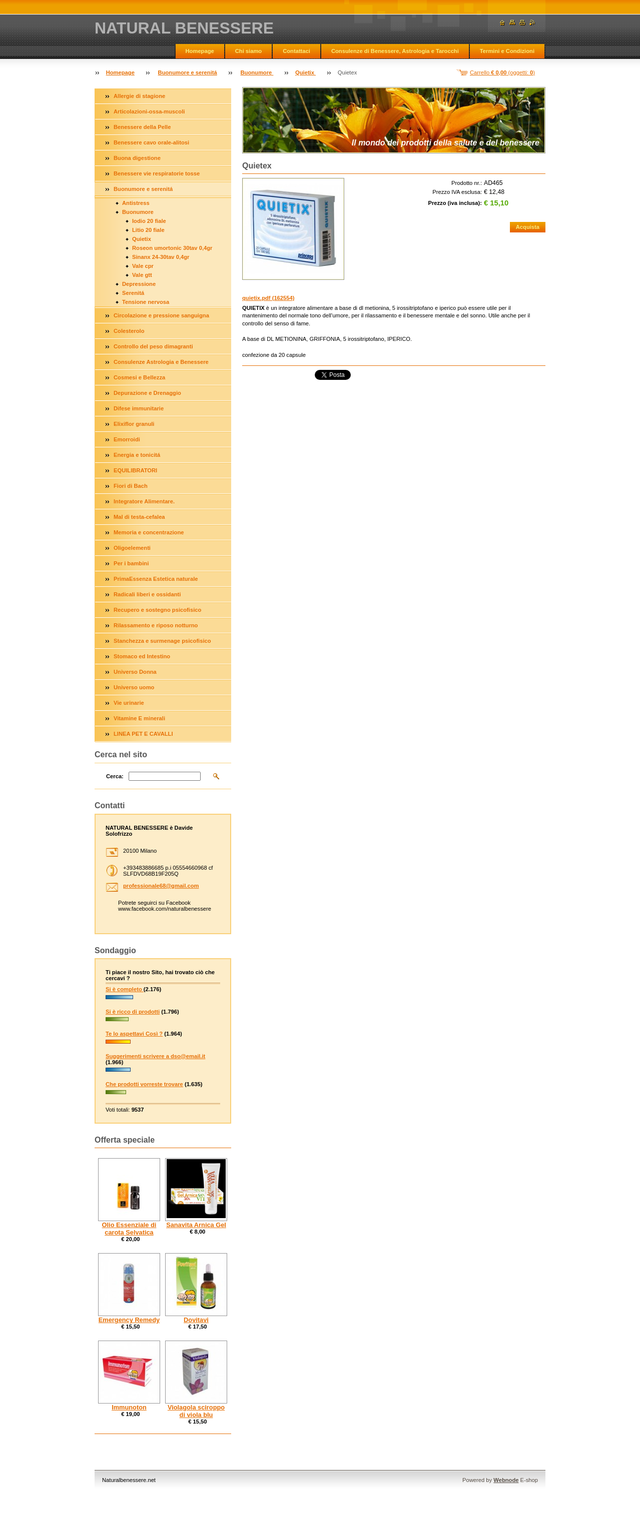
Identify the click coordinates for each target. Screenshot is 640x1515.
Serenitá (133, 293)
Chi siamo (248, 51)
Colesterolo (129, 331)
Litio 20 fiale (148, 230)
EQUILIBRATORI (135, 470)
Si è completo (125, 989)
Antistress (136, 203)
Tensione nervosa (145, 302)
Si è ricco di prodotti (133, 1012)
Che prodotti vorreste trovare (144, 1084)
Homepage (200, 51)
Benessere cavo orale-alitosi (151, 142)
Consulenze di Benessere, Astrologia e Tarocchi (395, 51)
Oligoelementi (132, 548)
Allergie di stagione (139, 96)
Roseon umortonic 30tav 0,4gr (172, 248)
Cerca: (115, 776)
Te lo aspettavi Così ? (134, 1034)
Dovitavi (196, 1320)
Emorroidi (127, 439)
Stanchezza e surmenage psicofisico (162, 641)
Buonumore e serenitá (187, 72)
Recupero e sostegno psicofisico (157, 610)
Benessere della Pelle (142, 127)
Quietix (305, 72)
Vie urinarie (129, 703)
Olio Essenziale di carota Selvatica (129, 1228)
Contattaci (296, 51)
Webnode (505, 1480)
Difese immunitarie (139, 408)
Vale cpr (143, 266)
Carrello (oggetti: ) (502, 72)
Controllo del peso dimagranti (153, 346)
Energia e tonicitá (137, 455)
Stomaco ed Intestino (142, 656)
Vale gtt (142, 275)
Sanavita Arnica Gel (196, 1225)
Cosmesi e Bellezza (139, 377)
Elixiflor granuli (134, 424)
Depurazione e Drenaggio (147, 393)
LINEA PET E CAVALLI (143, 734)
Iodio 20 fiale (149, 221)
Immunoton (129, 1407)
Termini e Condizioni (507, 51)
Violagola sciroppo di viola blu (196, 1411)
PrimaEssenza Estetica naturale (156, 579)
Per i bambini (131, 563)
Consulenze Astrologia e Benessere (161, 362)
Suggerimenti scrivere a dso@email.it (155, 1056)
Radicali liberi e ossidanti (147, 594)
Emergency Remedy (129, 1320)
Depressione (139, 284)
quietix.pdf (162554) (268, 298)
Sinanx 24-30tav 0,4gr (160, 257)
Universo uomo (134, 687)
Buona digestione (137, 158)
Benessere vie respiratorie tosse (157, 173)
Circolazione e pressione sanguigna (161, 315)
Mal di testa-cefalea (139, 517)
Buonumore (256, 72)
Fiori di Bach (131, 486)
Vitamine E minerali (139, 718)
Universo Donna (135, 672)
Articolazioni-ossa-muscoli (149, 111)
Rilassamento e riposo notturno (156, 625)
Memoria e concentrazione (149, 532)
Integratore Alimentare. (144, 501)
